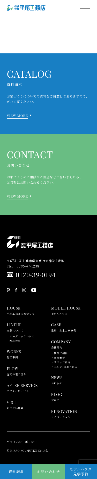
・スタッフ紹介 (61, 362)
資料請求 (16, 471)
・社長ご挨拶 (59, 353)
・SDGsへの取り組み (64, 367)
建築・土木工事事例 (63, 326)
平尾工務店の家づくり (21, 310)
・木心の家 (14, 341)
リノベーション (64, 413)
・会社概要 (58, 358)
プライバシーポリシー (22, 442)
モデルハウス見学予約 (81, 471)
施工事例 (14, 353)
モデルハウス (66, 310)
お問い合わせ (48, 471)
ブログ (56, 396)
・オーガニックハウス (20, 336)
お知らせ (57, 379)
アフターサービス (22, 387)
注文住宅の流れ (16, 370)
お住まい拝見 (15, 404)
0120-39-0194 (36, 274)
